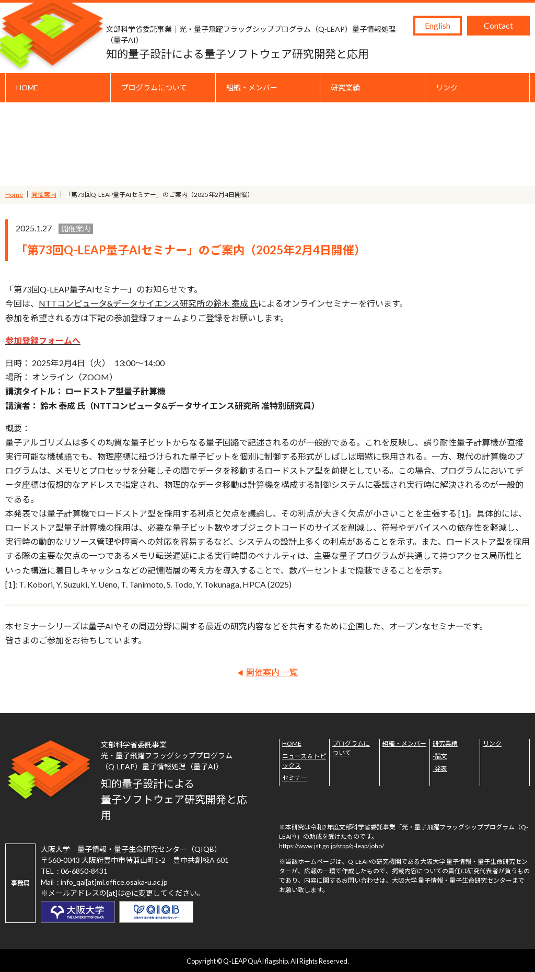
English (437, 25)
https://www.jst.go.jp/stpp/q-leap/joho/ (331, 846)
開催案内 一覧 (272, 672)
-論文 (440, 756)
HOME (27, 87)
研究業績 (345, 87)
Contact (498, 25)
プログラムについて (154, 87)
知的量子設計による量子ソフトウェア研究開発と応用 (257, 42)
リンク (447, 87)
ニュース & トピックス (304, 760)
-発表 (440, 768)
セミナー (294, 778)
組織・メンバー (251, 87)
